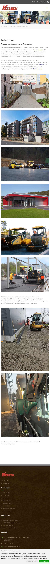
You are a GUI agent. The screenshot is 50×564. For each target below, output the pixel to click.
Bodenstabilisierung (8, 508)
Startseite (4, 26)
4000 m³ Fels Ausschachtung (10, 523)
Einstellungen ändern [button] (32, 561)
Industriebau (6, 493)
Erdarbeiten (5, 500)
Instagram (5, 483)
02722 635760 (8, 544)
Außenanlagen (37, 69)
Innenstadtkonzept (7, 525)
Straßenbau (5, 495)
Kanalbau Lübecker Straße (10, 520)
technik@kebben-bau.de (12, 546)
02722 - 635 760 (39, 2)
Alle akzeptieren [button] (44, 561)
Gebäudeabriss (39, 50)
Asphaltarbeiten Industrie (9, 528)
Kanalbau (41, 64)
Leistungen (14, 26)
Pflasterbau (5, 506)
